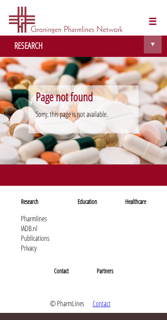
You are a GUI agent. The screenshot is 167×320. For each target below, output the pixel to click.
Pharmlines (34, 219)
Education (87, 201)
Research (29, 201)
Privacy (29, 248)
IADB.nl (29, 228)
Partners (105, 271)
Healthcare (135, 201)
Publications (35, 238)
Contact (61, 271)
